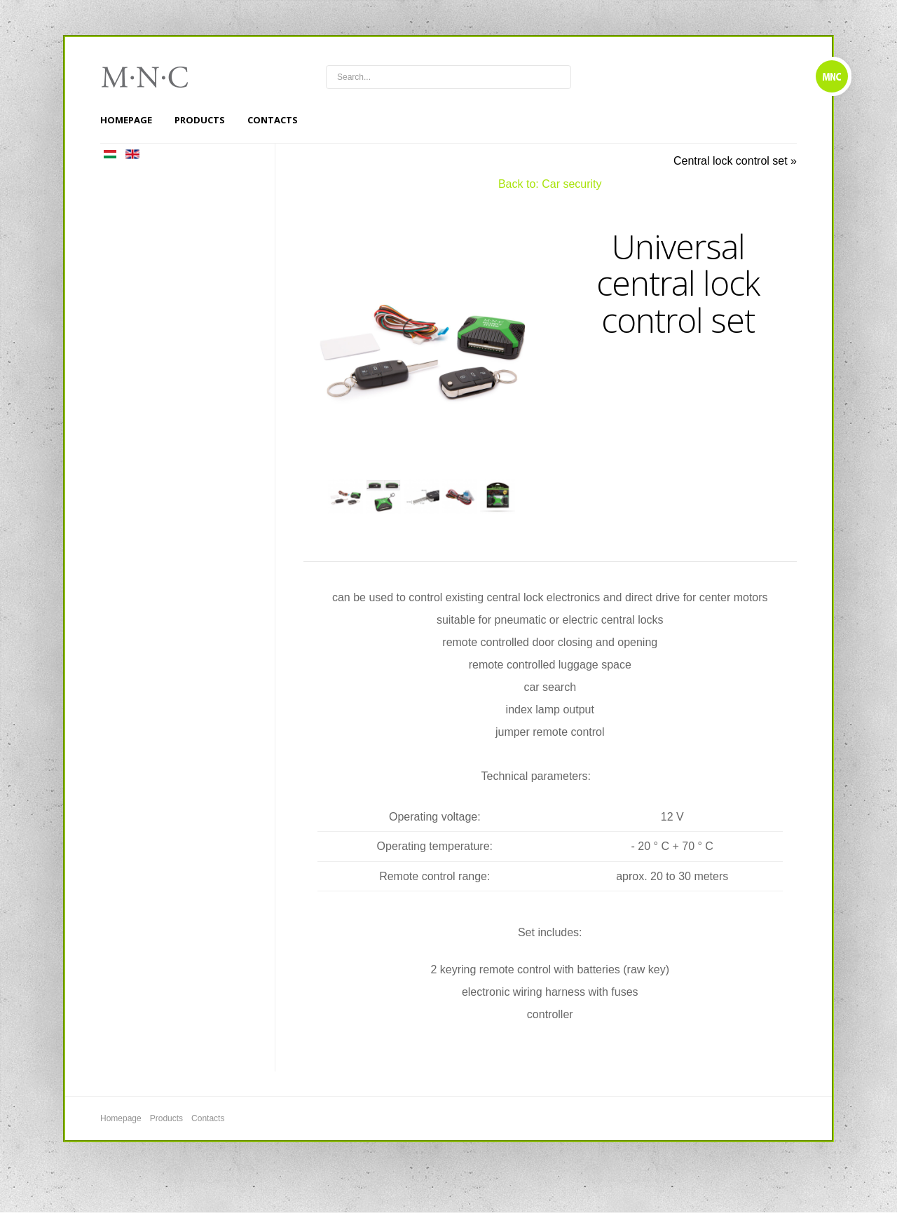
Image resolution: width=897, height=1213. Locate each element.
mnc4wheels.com (154, 77)
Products (199, 120)
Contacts (272, 120)
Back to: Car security (550, 184)
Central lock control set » (735, 161)
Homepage (126, 120)
